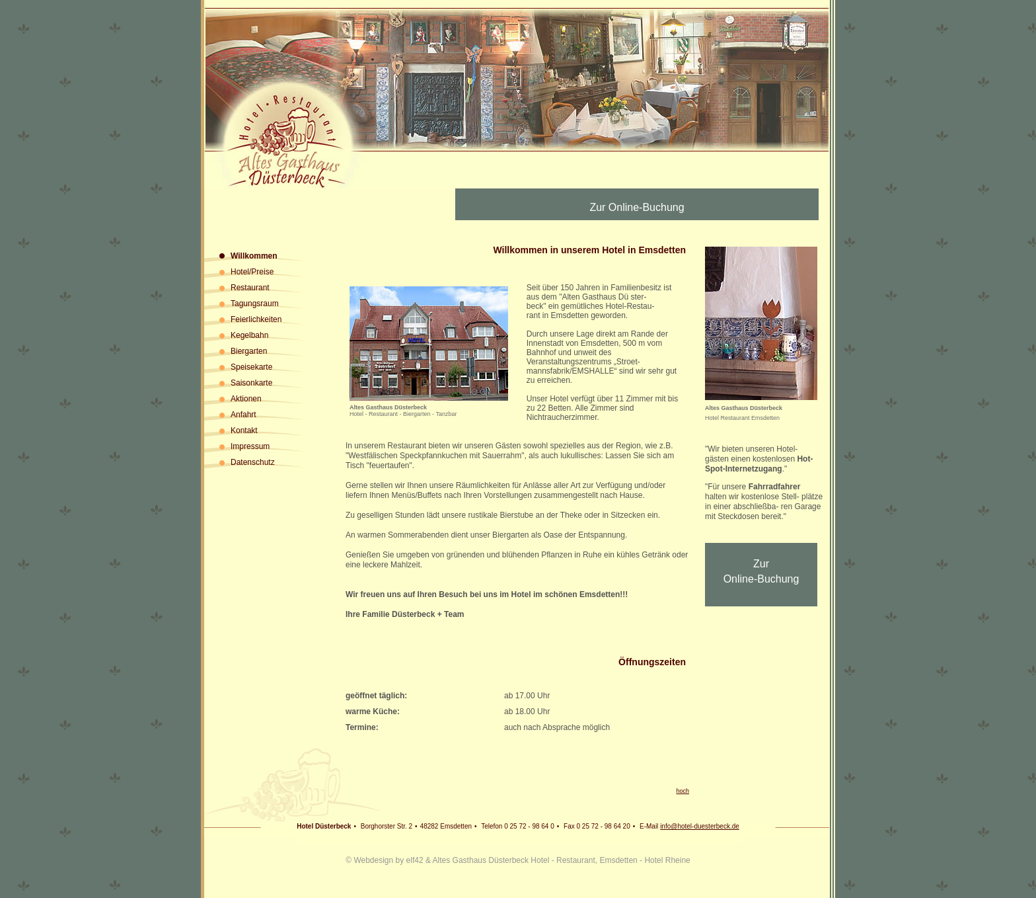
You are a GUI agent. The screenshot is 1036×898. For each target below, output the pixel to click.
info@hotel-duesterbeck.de (699, 826)
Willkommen (254, 256)
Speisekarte (251, 367)
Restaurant (250, 287)
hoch (682, 791)
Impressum (250, 446)
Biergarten (249, 351)
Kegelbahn (249, 335)
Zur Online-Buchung (636, 207)
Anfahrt (243, 414)
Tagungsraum (255, 303)
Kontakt (244, 430)
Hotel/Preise (252, 271)
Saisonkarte (251, 383)
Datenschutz (253, 462)
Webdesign (373, 860)
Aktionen (246, 398)
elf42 (415, 860)
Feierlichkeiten (256, 319)
